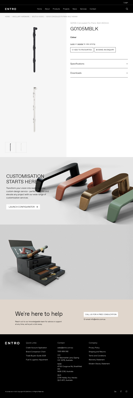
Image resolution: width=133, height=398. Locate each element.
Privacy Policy (94, 348)
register (80, 44)
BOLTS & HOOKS (38, 16)
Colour (73, 37)
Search (127, 9)
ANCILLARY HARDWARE (20, 16)
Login (126, 2)
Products (56, 9)
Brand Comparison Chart (36, 352)
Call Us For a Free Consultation (100, 314)
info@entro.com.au (98, 319)
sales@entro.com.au (65, 348)
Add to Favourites (83, 50)
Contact (93, 9)
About (47, 9)
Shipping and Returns (97, 352)
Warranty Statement (97, 360)
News (75, 9)
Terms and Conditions (97, 356)
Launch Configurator (22, 206)
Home (39, 9)
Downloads (76, 72)
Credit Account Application (36, 348)
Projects (66, 9)
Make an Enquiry (106, 50)
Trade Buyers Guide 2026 (36, 356)
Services (83, 9)
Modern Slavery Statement (99, 364)
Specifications (77, 63)
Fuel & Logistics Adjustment (37, 360)
